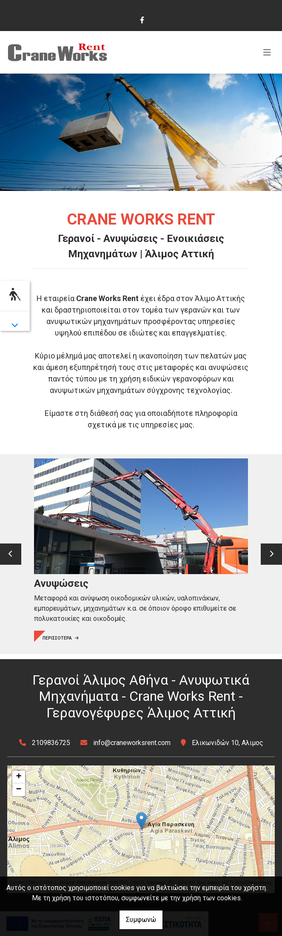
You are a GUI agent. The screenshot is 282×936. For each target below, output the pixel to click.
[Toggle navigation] (267, 52)
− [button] (18, 789)
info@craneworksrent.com (132, 743)
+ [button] (18, 777)
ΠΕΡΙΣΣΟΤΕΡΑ (61, 638)
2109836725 (51, 743)
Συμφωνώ (141, 920)
